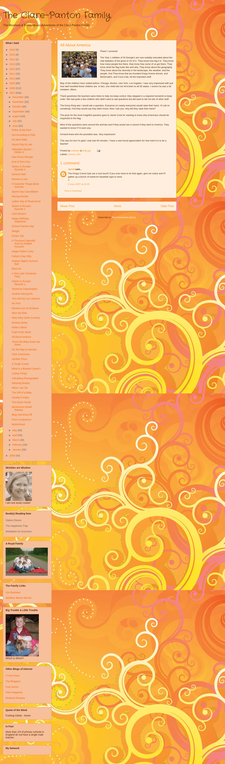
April (15, 435)
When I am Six (20, 387)
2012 (12, 69)
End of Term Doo (21, 161)
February (17, 444)
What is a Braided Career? (26, 368)
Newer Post (67, 206)
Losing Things (19, 373)
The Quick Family (21, 402)
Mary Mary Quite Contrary (26, 317)
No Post (16, 303)
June (15, 126)
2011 (12, 73)
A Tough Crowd (20, 364)
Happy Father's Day (22, 251)
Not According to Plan (24, 134)
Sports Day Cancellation (25, 191)
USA (78, 154)
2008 (12, 88)
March (16, 440)
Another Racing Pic (22, 293)
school (71, 154)
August (16, 116)
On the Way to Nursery (24, 349)
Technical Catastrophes (24, 289)
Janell (71, 169)
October (17, 106)
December (18, 97)
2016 (12, 49)
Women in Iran (20, 179)
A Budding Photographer (25, 378)
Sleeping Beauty (21, 383)
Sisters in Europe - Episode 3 (22, 168)
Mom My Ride (19, 313)
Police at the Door (21, 130)
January (17, 449)
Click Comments (21, 354)
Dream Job (18, 235)
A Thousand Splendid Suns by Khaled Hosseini (23, 243)
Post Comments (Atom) (124, 217)
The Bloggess (13, 681)
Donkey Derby (19, 322)
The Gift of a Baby (22, 392)
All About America (21, 336)
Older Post (167, 206)
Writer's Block (19, 327)
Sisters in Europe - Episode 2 (22, 207)
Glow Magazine (14, 692)
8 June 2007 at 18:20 (78, 184)
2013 (12, 64)
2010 (12, 78)
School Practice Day (23, 226)
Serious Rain (19, 174)
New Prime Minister (22, 157)
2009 (12, 83)
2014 (12, 59)
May (15, 430)
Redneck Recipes (15, 698)
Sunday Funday (20, 397)
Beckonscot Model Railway (22, 408)
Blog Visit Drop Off (22, 414)
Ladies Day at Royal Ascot (26, 201)
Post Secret (12, 686)
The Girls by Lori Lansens (26, 298)
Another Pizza (19, 359)
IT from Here (12, 675)
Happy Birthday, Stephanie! (20, 220)
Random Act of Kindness (25, 308)
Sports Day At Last (22, 144)
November (18, 101)
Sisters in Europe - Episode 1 (22, 283)
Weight (15, 231)
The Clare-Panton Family (57, 15)
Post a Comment (73, 191)
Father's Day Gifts (21, 256)
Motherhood (18, 424)
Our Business (13, 592)
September (18, 111)
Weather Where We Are (18, 597)
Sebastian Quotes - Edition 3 (22, 151)
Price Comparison (21, 419)
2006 (12, 455)
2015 (12, 54)
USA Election (19, 213)
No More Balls (19, 139)
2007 (12, 93)
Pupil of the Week (21, 332)
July (14, 121)
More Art (16, 268)
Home (117, 206)
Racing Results (20, 196)
